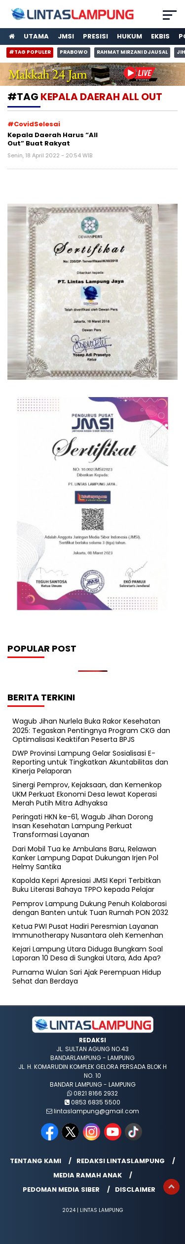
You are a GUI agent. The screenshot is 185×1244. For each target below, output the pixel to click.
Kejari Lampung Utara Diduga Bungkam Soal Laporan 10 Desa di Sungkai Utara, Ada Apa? (87, 953)
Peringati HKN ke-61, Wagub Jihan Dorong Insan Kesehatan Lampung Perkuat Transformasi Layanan (82, 826)
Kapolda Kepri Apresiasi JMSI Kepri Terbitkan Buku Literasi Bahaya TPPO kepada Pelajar (86, 885)
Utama (36, 36)
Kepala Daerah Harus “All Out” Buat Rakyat (52, 139)
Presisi (95, 36)
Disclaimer (135, 1189)
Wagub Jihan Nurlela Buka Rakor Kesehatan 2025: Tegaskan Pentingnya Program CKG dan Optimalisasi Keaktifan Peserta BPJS (91, 730)
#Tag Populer (30, 52)
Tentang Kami (35, 1161)
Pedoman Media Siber (61, 1189)
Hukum (129, 36)
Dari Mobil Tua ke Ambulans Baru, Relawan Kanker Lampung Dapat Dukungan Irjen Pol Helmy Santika (85, 858)
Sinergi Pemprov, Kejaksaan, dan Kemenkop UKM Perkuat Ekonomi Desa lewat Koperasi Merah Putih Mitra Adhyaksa (87, 793)
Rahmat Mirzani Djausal (132, 52)
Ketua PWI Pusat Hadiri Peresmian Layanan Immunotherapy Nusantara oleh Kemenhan (87, 930)
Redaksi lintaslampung (120, 1161)
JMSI (66, 36)
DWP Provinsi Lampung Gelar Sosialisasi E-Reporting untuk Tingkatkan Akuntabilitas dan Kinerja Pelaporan (90, 762)
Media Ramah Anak (87, 1175)
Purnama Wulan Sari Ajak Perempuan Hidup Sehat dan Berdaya (86, 976)
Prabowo (74, 52)
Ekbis (160, 36)
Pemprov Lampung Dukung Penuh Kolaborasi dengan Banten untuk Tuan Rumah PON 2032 (90, 908)
